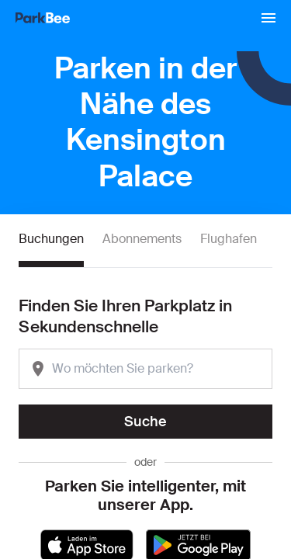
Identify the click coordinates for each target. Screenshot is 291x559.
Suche (145, 421)
